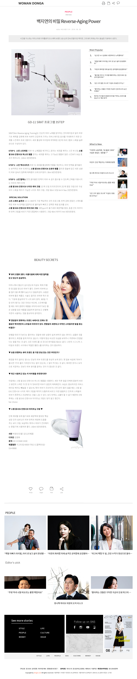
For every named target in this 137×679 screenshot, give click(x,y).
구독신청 (22, 669)
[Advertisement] (41, 237)
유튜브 (87, 627)
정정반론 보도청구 (52, 669)
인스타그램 (81, 627)
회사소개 (69, 669)
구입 (128, 650)
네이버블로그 (94, 627)
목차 (114, 650)
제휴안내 (87, 669)
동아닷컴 (63, 669)
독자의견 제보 (42, 669)
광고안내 (28, 669)
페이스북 (74, 627)
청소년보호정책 (113, 669)
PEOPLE (68, 12)
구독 (121, 650)
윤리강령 (34, 669)
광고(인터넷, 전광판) (78, 669)
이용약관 (93, 669)
